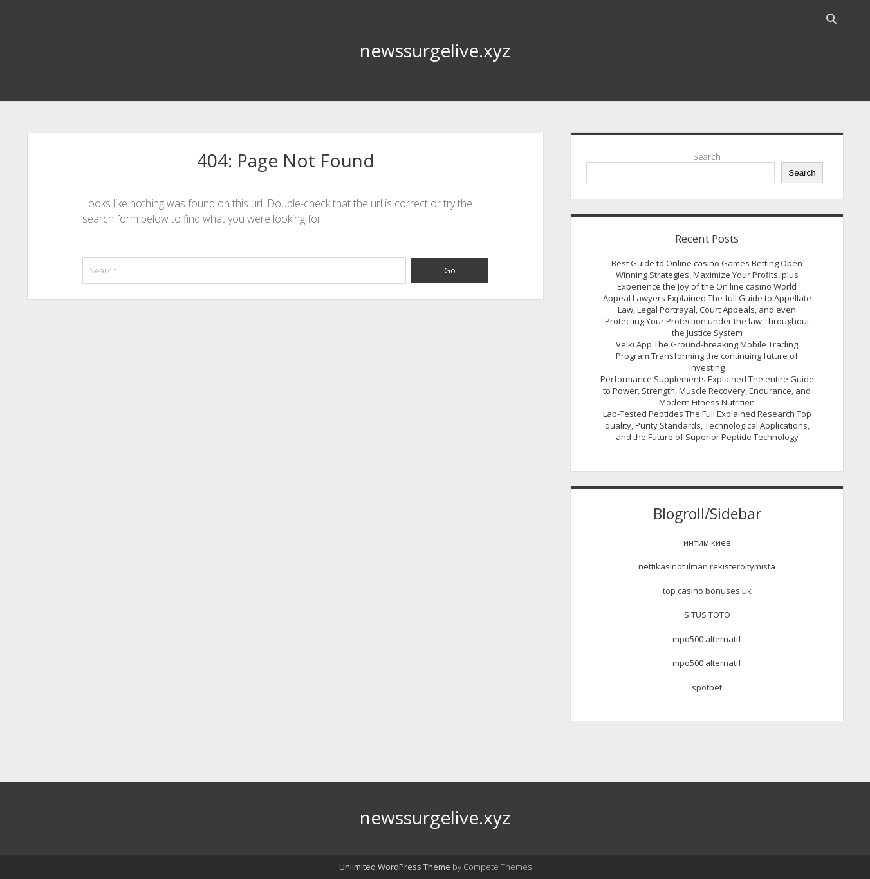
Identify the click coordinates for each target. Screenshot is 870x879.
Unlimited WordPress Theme (394, 867)
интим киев (707, 542)
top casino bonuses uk (707, 591)
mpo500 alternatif (706, 639)
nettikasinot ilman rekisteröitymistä (706, 566)
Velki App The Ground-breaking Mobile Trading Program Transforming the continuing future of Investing (707, 355)
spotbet (707, 687)
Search (707, 156)
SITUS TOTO (707, 614)
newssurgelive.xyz (435, 50)
